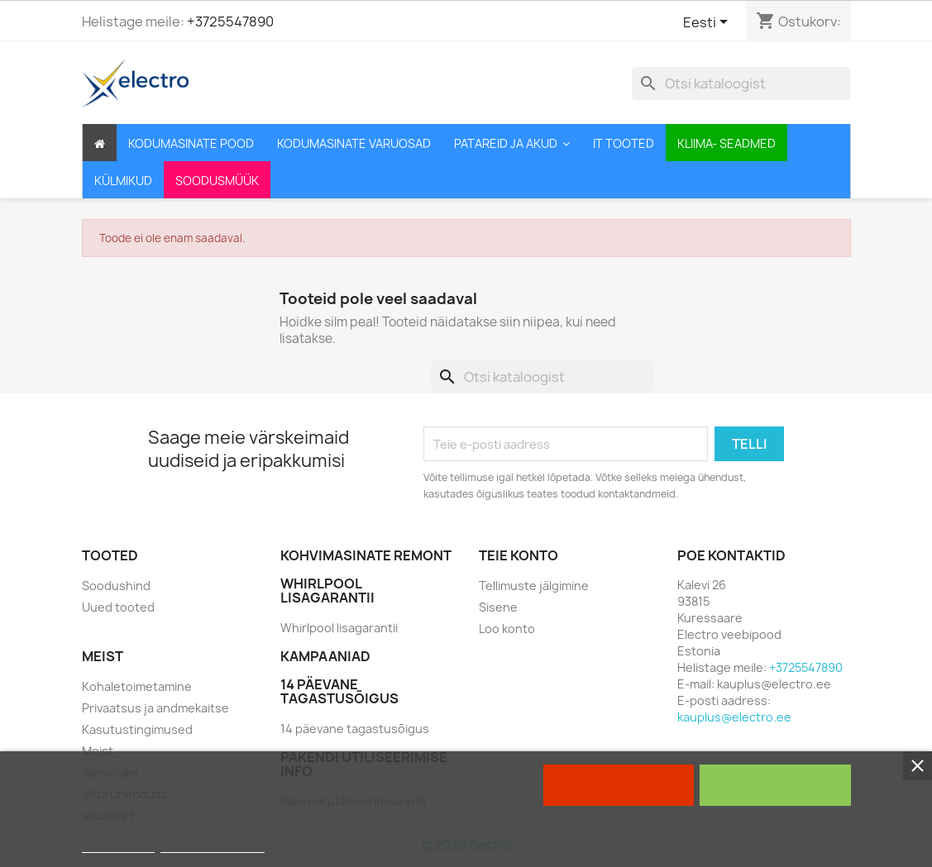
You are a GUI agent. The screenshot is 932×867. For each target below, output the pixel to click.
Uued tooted (118, 607)
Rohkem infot (118, 845)
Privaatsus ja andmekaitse (155, 708)
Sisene (498, 607)
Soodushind (116, 585)
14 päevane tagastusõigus (354, 728)
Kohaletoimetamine (137, 686)
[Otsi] (741, 83)
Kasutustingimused (137, 729)
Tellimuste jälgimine (534, 585)
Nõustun (775, 785)
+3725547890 (230, 21)
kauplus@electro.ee (734, 717)
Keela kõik (618, 785)
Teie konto (518, 555)
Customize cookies (212, 845)
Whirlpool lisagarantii (339, 628)
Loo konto (507, 628)
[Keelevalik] (708, 23)
